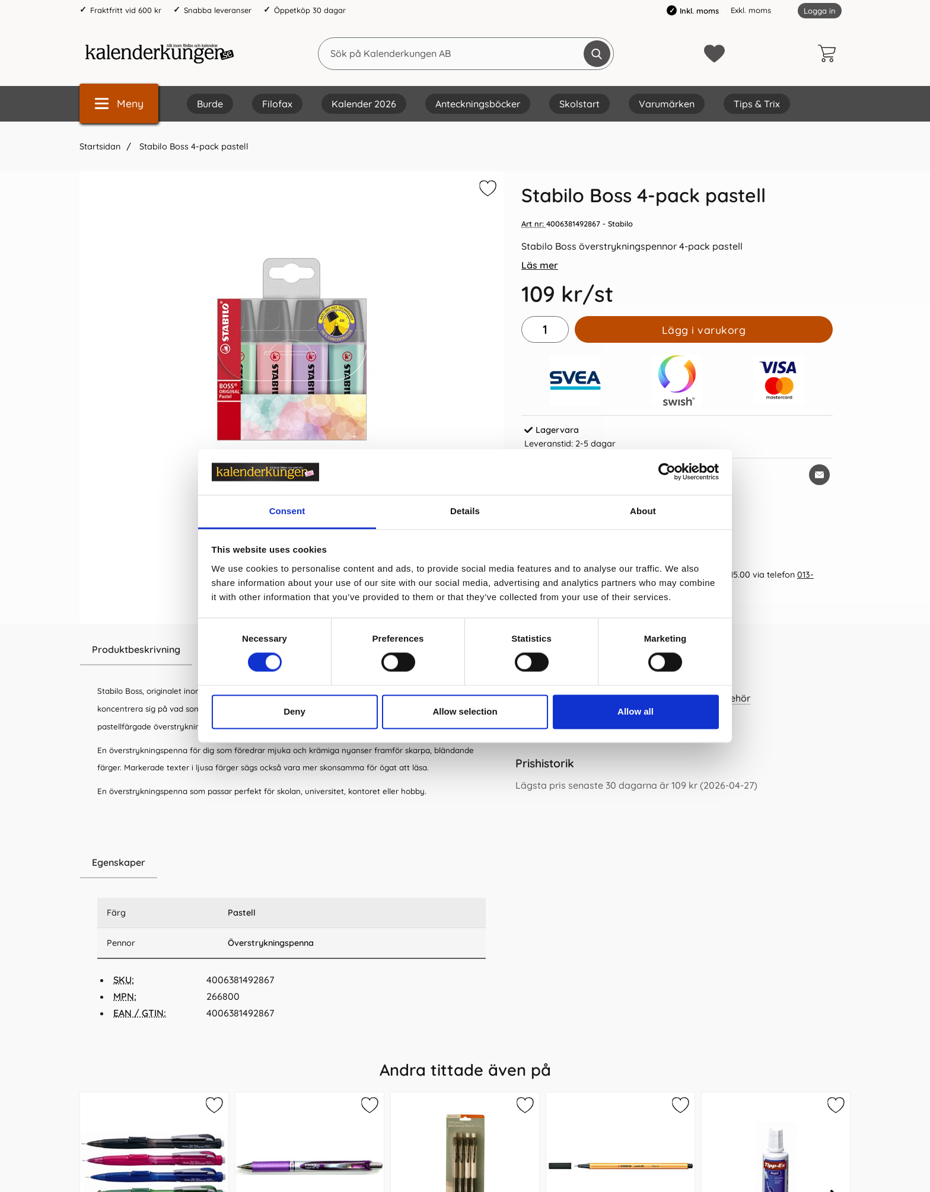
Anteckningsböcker (477, 104)
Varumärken (667, 104)
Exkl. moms (751, 10)
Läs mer (539, 265)
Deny (294, 711)
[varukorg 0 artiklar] (830, 53)
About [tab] (643, 511)
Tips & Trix (757, 104)
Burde (210, 104)
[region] (291, 862)
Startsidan (99, 146)
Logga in (820, 10)
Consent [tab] (287, 511)
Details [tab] (465, 511)
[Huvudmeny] (118, 103)
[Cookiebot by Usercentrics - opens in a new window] (667, 472)
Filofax (277, 104)
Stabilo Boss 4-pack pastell (193, 146)
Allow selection (464, 711)
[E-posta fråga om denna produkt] (819, 474)
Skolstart (579, 104)
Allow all (635, 711)
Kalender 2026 (364, 104)
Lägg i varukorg (704, 329)
